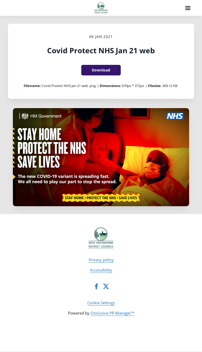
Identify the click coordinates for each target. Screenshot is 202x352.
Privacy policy (101, 259)
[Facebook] (96, 286)
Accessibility (101, 270)
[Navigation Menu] (187, 7)
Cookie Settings (101, 302)
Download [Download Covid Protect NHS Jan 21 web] (101, 70)
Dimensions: (110, 85)
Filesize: (154, 85)
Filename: (32, 85)
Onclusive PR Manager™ (112, 313)
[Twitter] (106, 286)
